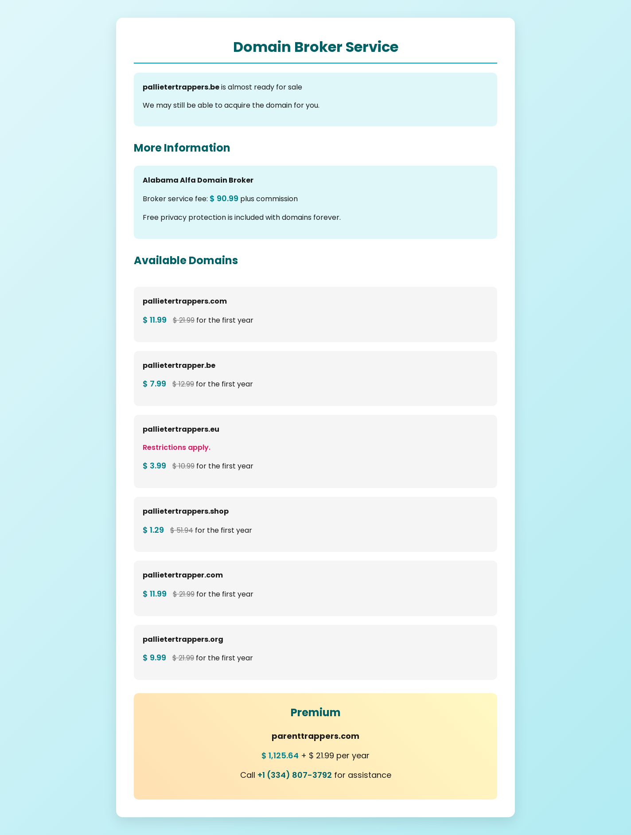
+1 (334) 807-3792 (294, 774)
